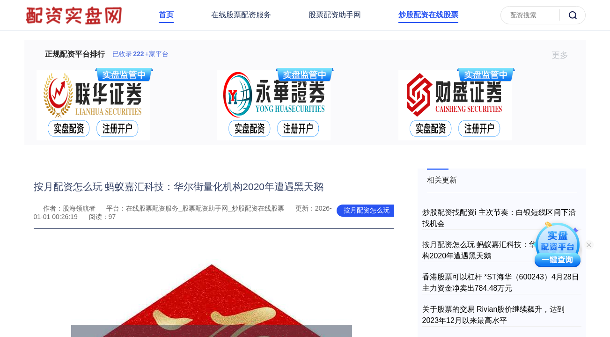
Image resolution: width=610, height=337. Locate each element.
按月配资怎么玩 (367, 210)
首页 (166, 15)
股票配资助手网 (335, 15)
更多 (563, 55)
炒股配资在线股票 (428, 15)
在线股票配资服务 (241, 15)
